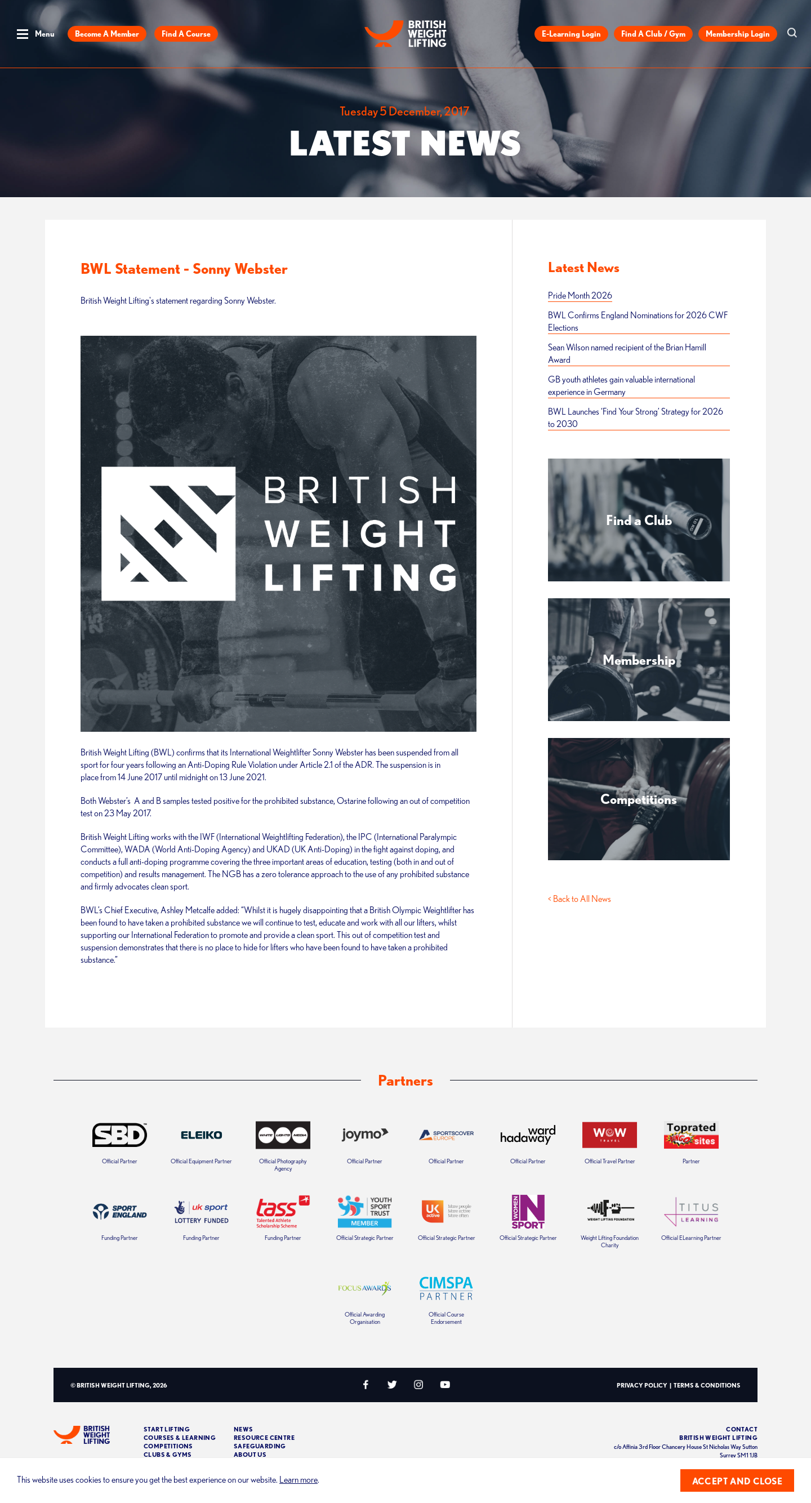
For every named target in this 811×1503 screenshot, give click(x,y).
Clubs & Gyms (168, 1454)
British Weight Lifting (718, 1437)
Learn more (298, 1479)
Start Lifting (167, 1429)
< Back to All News (579, 899)
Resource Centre (264, 1437)
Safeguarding (260, 1445)
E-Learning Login (571, 33)
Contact (741, 1429)
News (243, 1429)
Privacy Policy (642, 1385)
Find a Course (186, 33)
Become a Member (107, 33)
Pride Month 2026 (580, 295)
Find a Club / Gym (653, 33)
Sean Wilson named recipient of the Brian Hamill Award (627, 353)
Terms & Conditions (707, 1385)
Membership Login (738, 33)
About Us (250, 1454)
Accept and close (737, 1481)
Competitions (168, 1445)
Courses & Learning (180, 1437)
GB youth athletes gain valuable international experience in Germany (621, 385)
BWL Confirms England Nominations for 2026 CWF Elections (638, 321)
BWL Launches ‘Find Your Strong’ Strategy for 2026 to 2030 (635, 417)
